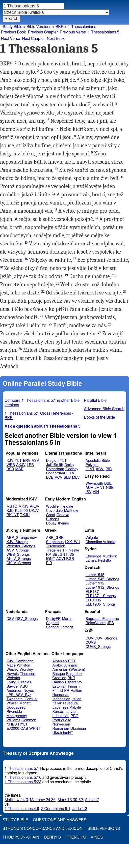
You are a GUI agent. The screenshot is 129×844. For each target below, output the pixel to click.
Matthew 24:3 (16, 800)
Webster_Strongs (20, 546)
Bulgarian (74, 674)
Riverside (14, 712)
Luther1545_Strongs (102, 579)
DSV (10, 619)
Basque (58, 674)
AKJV (21, 465)
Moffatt (24, 703)
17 (74, 259)
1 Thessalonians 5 (103, 32)
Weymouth (94, 483)
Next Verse (10, 39)
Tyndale (66, 506)
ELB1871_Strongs (100, 596)
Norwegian (61, 724)
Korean (58, 712)
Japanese (60, 707)
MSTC (11, 506)
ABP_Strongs (17, 538)
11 (122, 177)
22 (43, 292)
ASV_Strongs (17, 550)
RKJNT (12, 515)
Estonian (59, 686)
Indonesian (61, 699)
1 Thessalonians (82, 27)
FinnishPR (61, 691)
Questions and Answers (59, 820)
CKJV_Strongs (18, 563)
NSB (110, 488)
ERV (26, 461)
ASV (35, 461)
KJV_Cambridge (20, 661)
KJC (10, 511)
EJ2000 (12, 728)
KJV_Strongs (17, 542)
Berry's (52, 837)
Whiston (23, 665)
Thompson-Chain (20, 837)
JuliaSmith (54, 465)
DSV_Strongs (26, 619)
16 (26, 259)
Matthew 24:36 (42, 800)
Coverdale (54, 511)
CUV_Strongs (106, 638)
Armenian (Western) (68, 669)
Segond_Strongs (60, 627)
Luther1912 (94, 583)
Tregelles (53, 550)
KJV (9, 461)
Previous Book (13, 32)
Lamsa (91, 560)
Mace (11, 665)
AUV (89, 488)
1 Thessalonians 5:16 (23, 778)
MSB (19, 469)
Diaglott (52, 461)
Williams (13, 720)
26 (109, 324)
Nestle (74, 550)
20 (113, 275)
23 (124, 292)
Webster (13, 678)
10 (56, 169)
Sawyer (12, 686)
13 (55, 210)
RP (48, 554)
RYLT (23, 724)
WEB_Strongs (18, 554)
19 (66, 275)
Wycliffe (52, 506)
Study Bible (12, 27)
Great (50, 515)
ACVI (100, 469)
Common (29, 720)
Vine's (97, 837)
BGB (70, 559)
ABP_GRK (55, 538)
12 (53, 193)
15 (26, 242)
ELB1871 (93, 592)
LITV (70, 473)
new (33, 538)
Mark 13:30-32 (70, 800)
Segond (52, 623)
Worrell (12, 703)
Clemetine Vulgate (100, 542)
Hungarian (61, 695)
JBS (110, 623)
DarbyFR (53, 619)
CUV (89, 638)
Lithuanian (61, 716)
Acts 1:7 (92, 800)
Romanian (60, 728)
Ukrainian (78, 728)
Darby (69, 465)
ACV (58, 477)
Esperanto (73, 682)
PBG (74, 716)
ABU (24, 686)
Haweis (12, 674)
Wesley (12, 669)
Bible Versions (38, 27)
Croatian (59, 678)
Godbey (71, 469)
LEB (30, 465)
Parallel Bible (95, 401)
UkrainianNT (62, 733)
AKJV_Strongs (18, 559)
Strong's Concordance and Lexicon (42, 829)
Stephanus (55, 542)
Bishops (52, 519)
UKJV (34, 511)
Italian (76, 699)
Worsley (26, 669)
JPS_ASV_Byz (18, 695)
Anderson (14, 691)
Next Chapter (33, 39)
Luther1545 (94, 575)
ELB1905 (93, 600)
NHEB (11, 724)
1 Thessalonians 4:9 (22, 809)
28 (20, 349)
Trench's (76, 837)
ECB (49, 477)
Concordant (55, 473)
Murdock (110, 556)
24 (41, 316)
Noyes (29, 691)
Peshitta (104, 560)
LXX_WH (72, 542)
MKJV (24, 506)
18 (1, 267)
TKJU (25, 515)
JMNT (99, 488)
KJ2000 (21, 511)
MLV (76, 477)
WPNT (35, 728)
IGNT (90, 469)
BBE (108, 483)
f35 (71, 554)
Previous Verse (73, 32)
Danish (58, 682)
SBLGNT (59, 554)
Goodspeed (16, 707)
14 (96, 218)
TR (64, 550)
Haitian (76, 691)
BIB (109, 469)
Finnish (74, 686)
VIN (96, 492)
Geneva (62, 515)
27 (99, 332)
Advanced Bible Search (104, 409)
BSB (10, 469)
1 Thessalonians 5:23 (23, 782)
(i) (12, 62)
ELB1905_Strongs (100, 604)
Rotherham (55, 469)
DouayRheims (57, 523)
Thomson (27, 674)
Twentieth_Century (21, 699)
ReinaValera (95, 623)
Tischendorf (55, 546)
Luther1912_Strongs (102, 587)
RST (72, 661)
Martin (67, 619)
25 (50, 324)
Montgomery (16, 716)
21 (57, 283)
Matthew (71, 511)
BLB (67, 477)
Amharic (71, 665)
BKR (59, 27)
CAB (24, 728)
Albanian (59, 661)
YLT (18, 461)
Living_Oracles (18, 682)
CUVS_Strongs (98, 647)
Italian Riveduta (65, 703)
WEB (10, 465)
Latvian (71, 712)
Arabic (57, 665)
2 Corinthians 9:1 (55, 809)
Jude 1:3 (79, 809)
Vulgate (91, 538)
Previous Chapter (43, 32)
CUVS (90, 642)
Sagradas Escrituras (102, 619)
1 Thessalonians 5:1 (22, 769)
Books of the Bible (99, 417)
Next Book (56, 39)
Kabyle (75, 707)
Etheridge (93, 556)
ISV (88, 492)
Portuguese (61, 720)
